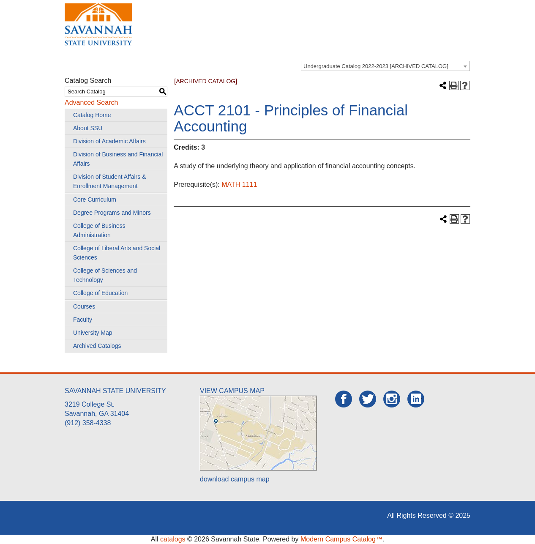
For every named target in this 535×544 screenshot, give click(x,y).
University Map (92, 332)
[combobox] (385, 66)
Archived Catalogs (97, 345)
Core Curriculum (94, 199)
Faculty (82, 319)
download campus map (235, 479)
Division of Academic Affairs (109, 141)
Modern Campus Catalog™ (341, 539)
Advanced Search (91, 102)
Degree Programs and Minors (112, 212)
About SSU (87, 128)
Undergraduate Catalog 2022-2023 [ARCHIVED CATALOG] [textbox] (375, 66)
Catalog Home (92, 115)
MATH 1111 (239, 184)
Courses (84, 306)
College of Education (100, 293)
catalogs (173, 539)
